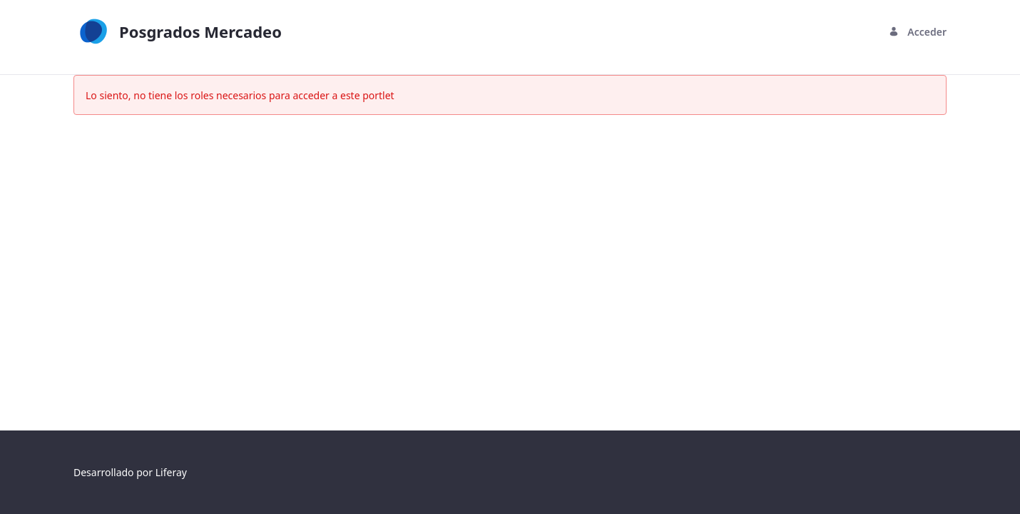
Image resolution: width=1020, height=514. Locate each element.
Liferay (171, 472)
